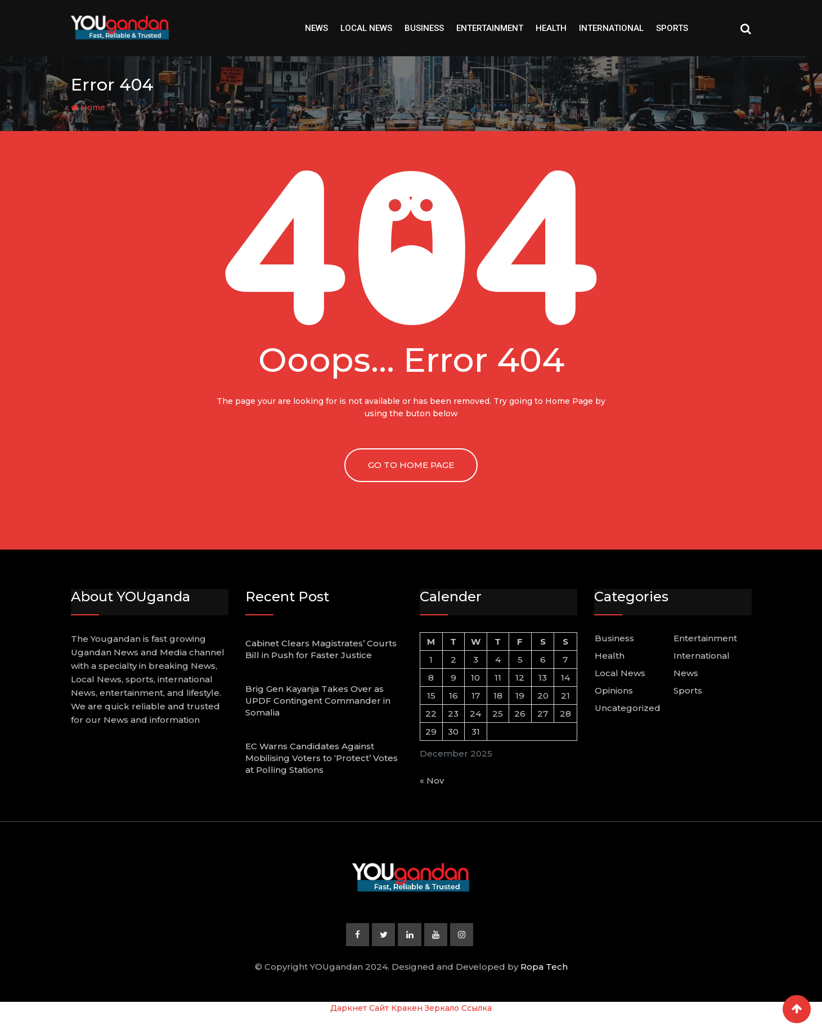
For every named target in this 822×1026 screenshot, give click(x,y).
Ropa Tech (544, 967)
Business (424, 28)
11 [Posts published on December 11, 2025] (498, 677)
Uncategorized (628, 708)
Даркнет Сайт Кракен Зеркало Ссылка (411, 1009)
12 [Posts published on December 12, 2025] (519, 677)
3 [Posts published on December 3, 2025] (475, 659)
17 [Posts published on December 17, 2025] (475, 695)
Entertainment (489, 28)
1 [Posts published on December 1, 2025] (431, 659)
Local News (366, 28)
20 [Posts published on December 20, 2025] (543, 695)
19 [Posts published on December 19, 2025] (519, 695)
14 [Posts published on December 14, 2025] (565, 677)
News (316, 28)
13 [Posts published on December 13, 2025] (542, 677)
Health (551, 28)
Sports (672, 28)
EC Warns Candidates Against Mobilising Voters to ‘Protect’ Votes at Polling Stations (321, 758)
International (611, 28)
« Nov (432, 780)
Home (88, 107)
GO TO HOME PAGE (411, 465)
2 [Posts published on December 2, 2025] (453, 659)
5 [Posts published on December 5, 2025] (520, 659)
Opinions (614, 690)
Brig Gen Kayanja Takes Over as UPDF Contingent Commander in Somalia (317, 700)
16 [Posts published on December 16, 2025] (453, 695)
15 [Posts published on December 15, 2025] (431, 695)
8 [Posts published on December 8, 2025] (431, 677)
